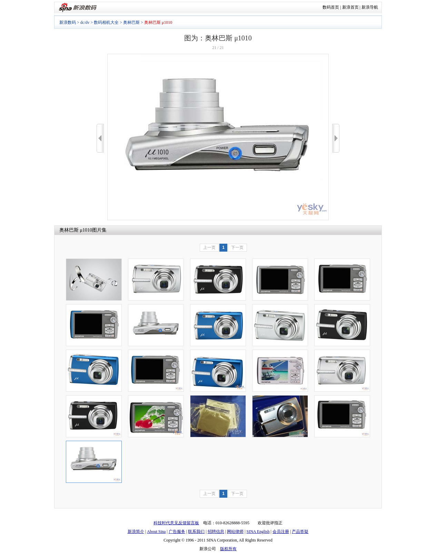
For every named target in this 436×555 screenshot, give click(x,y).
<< (100, 138)
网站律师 (235, 531)
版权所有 (228, 548)
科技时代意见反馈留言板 (176, 522)
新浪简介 (136, 531)
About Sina (156, 531)
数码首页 (331, 7)
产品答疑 (300, 531)
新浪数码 (67, 22)
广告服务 (177, 531)
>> (335, 138)
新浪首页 (350, 7)
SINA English (257, 531)
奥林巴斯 (131, 22)
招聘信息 (216, 531)
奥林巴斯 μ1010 (75, 230)
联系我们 (196, 531)
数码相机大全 (106, 22)
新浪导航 (369, 7)
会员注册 (280, 531)
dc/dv (85, 22)
